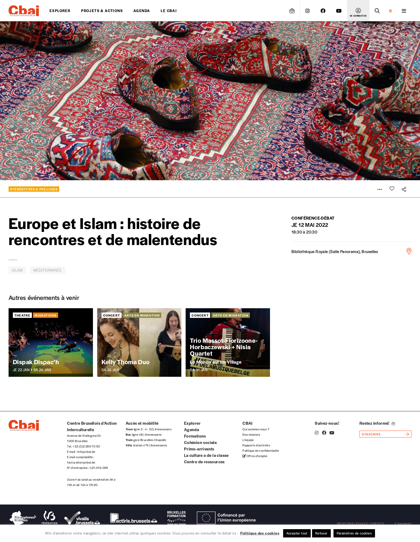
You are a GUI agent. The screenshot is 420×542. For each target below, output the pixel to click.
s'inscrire (371, 434)
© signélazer (403, 523)
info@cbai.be (86, 451)
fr (390, 10)
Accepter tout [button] (297, 533)
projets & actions (102, 10)
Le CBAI (169, 10)
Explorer (60, 10)
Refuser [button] (321, 533)
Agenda (141, 10)
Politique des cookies (259, 533)
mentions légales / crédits (360, 523)
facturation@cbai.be (81, 462)
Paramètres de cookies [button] (354, 533)
